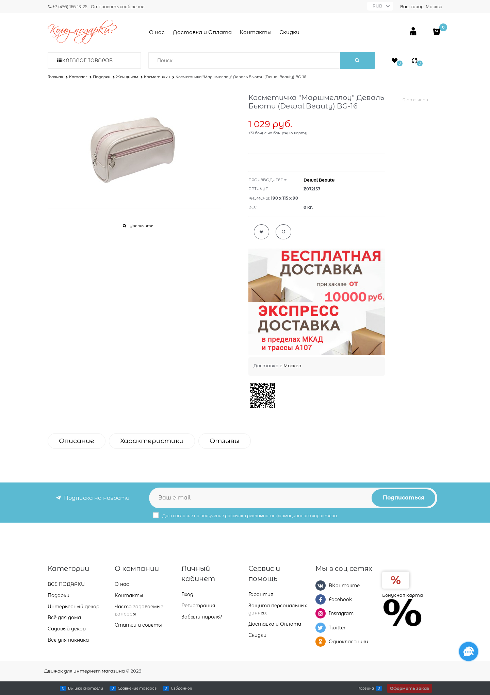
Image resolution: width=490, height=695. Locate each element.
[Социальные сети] (468, 651)
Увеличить (141, 225)
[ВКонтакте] (320, 585)
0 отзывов (415, 99)
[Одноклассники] (320, 642)
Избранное (181, 688)
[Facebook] (320, 599)
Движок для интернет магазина (84, 671)
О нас (157, 32)
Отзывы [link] (225, 441)
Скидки (289, 32)
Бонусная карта (402, 595)
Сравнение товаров (137, 688)
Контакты (256, 32)
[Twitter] (320, 628)
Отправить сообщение (117, 6)
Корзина (366, 688)
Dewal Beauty (319, 180)
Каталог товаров (87, 60)
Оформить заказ (409, 688)
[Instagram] (320, 613)
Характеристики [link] (152, 441)
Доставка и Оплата (202, 32)
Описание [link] (76, 441)
